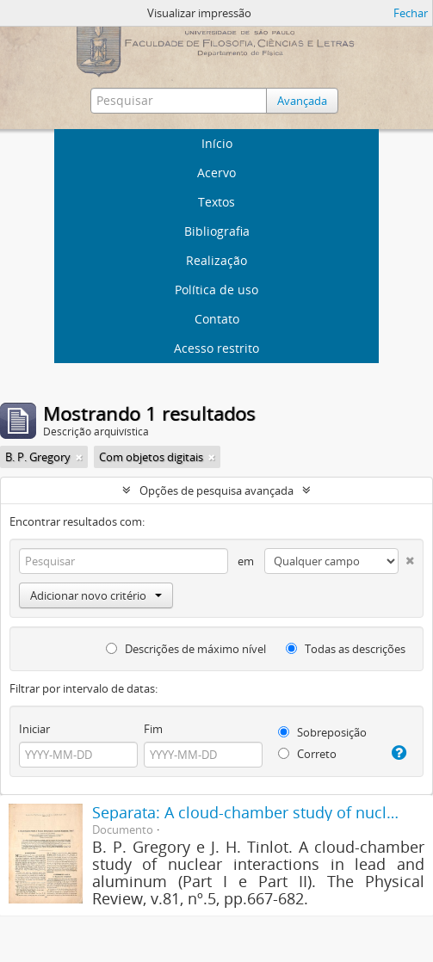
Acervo (216, 172)
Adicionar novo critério (96, 595)
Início (216, 143)
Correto (307, 754)
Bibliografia (217, 231)
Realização (216, 260)
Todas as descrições (345, 649)
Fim (153, 729)
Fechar (410, 13)
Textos (216, 202)
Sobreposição (322, 732)
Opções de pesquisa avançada (216, 490)
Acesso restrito (216, 348)
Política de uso (216, 289)
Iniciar (34, 729)
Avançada (302, 100)
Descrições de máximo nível (186, 649)
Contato (217, 319)
